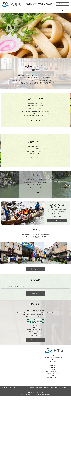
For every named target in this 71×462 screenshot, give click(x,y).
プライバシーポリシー (63, 386)
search (69, 9)
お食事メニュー (22, 9)
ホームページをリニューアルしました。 (18, 285)
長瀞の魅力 (42, 9)
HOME (4, 9)
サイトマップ (35, 388)
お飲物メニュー (33, 9)
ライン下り (51, 9)
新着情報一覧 (35, 292)
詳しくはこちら (35, 191)
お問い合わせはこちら (62, 3)
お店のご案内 (12, 9)
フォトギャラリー (61, 9)
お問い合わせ (54, 386)
